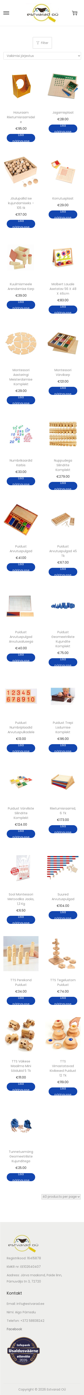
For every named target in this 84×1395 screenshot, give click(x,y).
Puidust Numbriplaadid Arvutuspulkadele (21, 727)
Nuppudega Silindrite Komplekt (63, 465)
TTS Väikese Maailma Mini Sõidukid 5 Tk (21, 1066)
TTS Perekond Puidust (21, 982)
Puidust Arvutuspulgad (21, 548)
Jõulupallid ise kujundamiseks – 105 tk (21, 203)
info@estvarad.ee (30, 1303)
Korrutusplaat (62, 198)
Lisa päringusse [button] (21, 138)
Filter (42, 43)
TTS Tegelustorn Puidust (63, 982)
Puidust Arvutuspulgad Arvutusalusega (21, 637)
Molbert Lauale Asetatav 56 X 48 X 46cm (63, 289)
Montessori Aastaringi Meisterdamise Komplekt (20, 377)
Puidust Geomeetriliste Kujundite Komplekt (63, 639)
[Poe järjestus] (42, 55)
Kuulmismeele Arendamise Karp (21, 286)
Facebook (14, 1329)
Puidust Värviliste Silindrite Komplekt (21, 813)
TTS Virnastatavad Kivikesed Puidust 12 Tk (63, 1068)
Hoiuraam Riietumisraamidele (21, 117)
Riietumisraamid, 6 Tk (63, 810)
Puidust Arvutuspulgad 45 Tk (63, 551)
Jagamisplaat (63, 112)
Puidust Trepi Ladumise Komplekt (63, 727)
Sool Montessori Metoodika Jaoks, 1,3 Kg (21, 899)
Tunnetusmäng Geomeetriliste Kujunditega (21, 1156)
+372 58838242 (32, 1320)
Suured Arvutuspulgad (63, 896)
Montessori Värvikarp (62, 372)
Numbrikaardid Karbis (21, 462)
